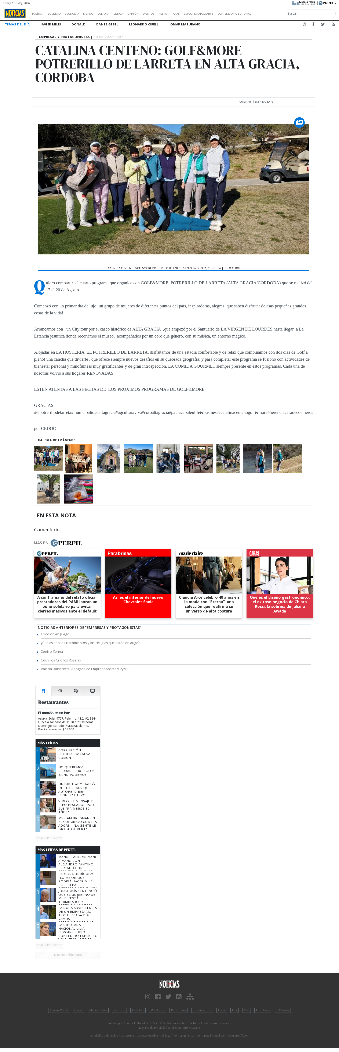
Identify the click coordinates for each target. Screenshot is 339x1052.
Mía (246, 1010)
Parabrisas (178, 1010)
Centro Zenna (52, 651)
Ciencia (133, 13)
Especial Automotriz (227, 13)
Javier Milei (51, 24)
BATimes (282, 1010)
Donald (79, 24)
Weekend (157, 1010)
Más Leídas (48, 743)
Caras (78, 1010)
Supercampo (202, 1010)
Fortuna (119, 1010)
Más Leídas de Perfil (56, 849)
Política (39, 13)
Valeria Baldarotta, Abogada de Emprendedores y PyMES (86, 669)
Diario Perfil (59, 1010)
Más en (58, 543)
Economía (79, 13)
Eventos (168, 13)
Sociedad (58, 13)
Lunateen (263, 1010)
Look (221, 1010)
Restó (185, 13)
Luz (234, 1010)
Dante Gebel (107, 24)
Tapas (199, 13)
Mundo (98, 13)
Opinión (150, 13)
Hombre (138, 1010)
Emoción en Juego (55, 634)
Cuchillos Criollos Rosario (61, 660)
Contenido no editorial (270, 13)
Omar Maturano (185, 24)
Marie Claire (98, 1010)
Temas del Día (18, 24)
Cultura (115, 13)
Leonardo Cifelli (145, 24)
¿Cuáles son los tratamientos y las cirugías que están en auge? (90, 642)
